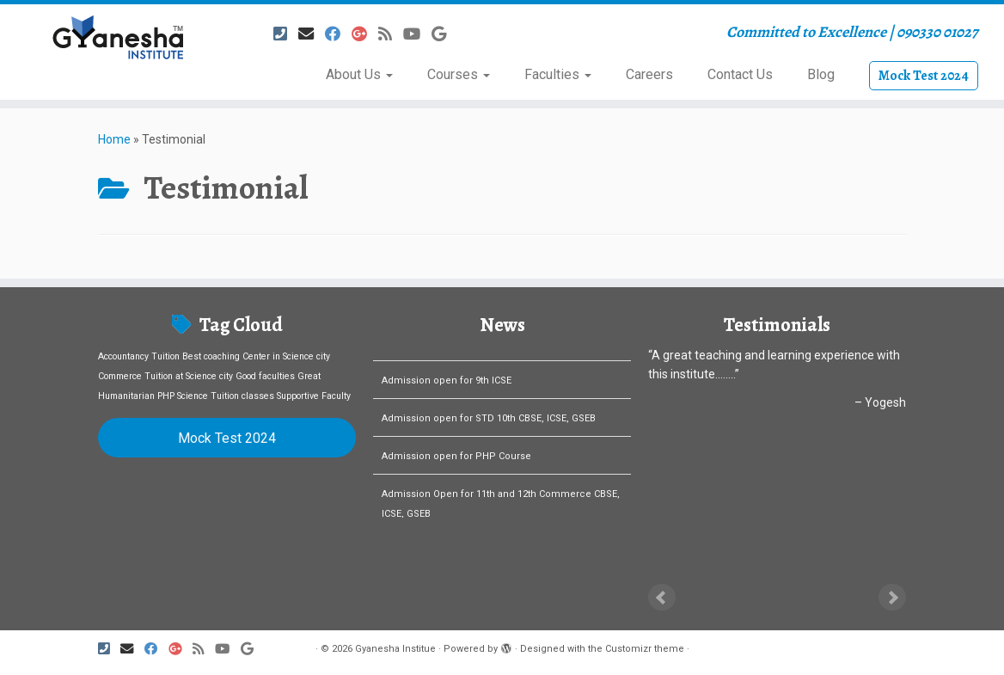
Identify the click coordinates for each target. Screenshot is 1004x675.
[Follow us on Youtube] (417, 34)
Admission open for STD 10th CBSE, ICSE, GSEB (489, 433)
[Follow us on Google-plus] (365, 34)
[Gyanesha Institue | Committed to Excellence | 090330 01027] (117, 37)
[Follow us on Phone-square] (285, 34)
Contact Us (740, 74)
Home (114, 139)
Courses (458, 74)
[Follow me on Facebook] (338, 34)
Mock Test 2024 (923, 75)
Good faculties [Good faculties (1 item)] (265, 376)
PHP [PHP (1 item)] (165, 396)
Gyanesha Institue (395, 648)
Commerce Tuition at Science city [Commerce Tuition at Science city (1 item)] (165, 376)
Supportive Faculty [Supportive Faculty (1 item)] (314, 396)
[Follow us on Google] (444, 34)
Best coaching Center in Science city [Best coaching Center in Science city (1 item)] (256, 356)
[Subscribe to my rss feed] (390, 34)
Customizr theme (644, 648)
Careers (649, 74)
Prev (662, 597)
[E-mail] (311, 34)
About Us (359, 74)
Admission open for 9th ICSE (446, 395)
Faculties (557, 74)
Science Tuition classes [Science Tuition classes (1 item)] (225, 396)
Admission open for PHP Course (456, 470)
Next (892, 597)
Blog (821, 74)
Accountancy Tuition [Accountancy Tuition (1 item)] (139, 356)
